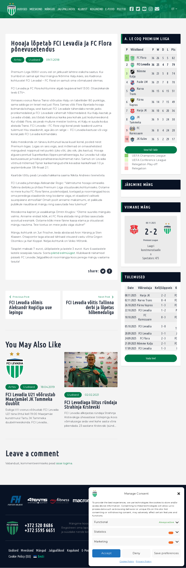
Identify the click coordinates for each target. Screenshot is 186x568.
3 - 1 (163, 333)
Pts (173, 49)
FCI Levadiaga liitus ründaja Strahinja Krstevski (90, 404)
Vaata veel (151, 358)
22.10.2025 (130, 310)
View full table (151, 149)
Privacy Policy (143, 561)
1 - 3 (163, 305)
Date (131, 287)
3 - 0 (163, 326)
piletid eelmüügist (63, 253)
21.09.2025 (130, 343)
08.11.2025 (151, 222)
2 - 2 (163, 295)
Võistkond (137, 49)
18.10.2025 (130, 317)
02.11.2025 (130, 300)
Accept (106, 553)
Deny (136, 553)
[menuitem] (38, 556)
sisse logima (64, 463)
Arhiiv (17, 59)
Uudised (34, 59)
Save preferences (166, 553)
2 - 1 (163, 343)
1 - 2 (163, 310)
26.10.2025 (130, 305)
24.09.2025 (130, 338)
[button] (179, 493)
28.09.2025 (130, 333)
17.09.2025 (130, 348)
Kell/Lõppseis (163, 287)
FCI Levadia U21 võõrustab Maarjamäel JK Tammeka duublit (30, 399)
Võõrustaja (145, 287)
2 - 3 (163, 338)
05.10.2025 (130, 326)
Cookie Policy (127, 561)
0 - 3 (163, 317)
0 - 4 (163, 300)
